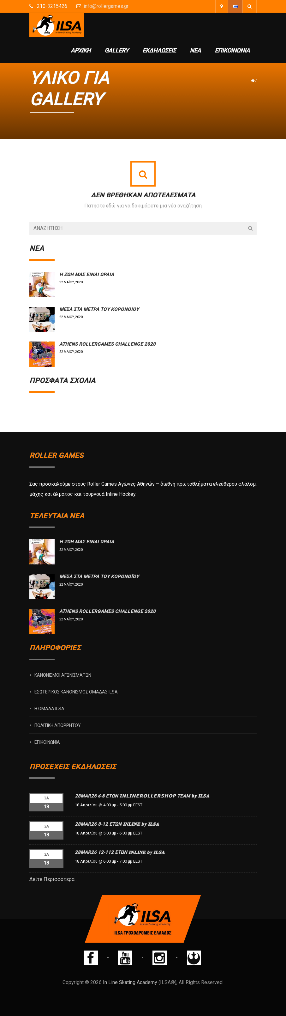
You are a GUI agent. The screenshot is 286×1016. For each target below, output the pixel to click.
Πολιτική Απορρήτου (57, 725)
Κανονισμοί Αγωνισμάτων (62, 674)
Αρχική (81, 50)
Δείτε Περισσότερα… (53, 879)
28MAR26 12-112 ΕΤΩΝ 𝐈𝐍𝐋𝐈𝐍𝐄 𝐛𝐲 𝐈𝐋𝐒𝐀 (120, 852)
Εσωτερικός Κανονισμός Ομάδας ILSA (76, 691)
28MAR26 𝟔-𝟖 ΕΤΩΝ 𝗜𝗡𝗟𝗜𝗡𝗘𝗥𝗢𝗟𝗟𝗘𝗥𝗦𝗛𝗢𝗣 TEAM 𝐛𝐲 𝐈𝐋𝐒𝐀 (142, 795)
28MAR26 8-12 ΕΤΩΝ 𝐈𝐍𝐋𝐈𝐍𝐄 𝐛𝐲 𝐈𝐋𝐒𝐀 (117, 824)
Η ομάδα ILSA (49, 708)
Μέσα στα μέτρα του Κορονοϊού (99, 309)
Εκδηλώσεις (159, 50)
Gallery (116, 50)
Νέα (195, 50)
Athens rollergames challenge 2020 (107, 344)
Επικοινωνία (232, 50)
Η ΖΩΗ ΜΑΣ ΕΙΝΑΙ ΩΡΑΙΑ (86, 274)
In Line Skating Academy (130, 982)
